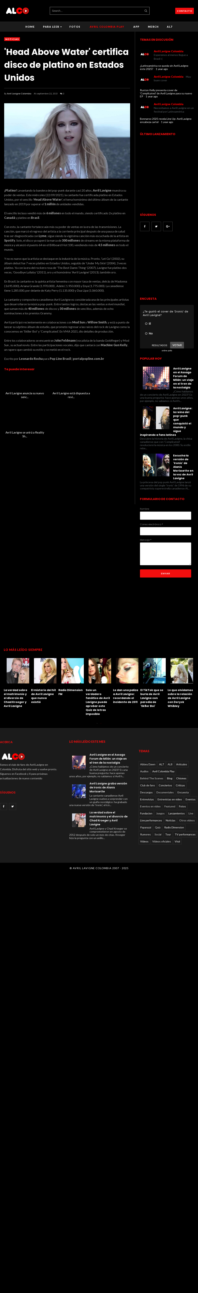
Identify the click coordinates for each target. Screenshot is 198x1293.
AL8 (170, 764)
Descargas (146, 792)
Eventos (191, 799)
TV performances (185, 834)
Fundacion (146, 813)
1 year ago (162, 68)
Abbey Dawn (147, 764)
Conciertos (165, 785)
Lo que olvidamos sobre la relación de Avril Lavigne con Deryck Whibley (180, 698)
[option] (17, 681)
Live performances (151, 820)
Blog (169, 778)
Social (158, 834)
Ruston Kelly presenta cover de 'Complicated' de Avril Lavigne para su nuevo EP (166, 93)
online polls (167, 350)
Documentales (165, 792)
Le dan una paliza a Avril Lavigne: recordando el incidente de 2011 (125, 696)
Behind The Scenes (151, 778)
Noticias (12, 39)
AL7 (170, 26)
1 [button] (97, 725)
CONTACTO (184, 10)
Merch (153, 26)
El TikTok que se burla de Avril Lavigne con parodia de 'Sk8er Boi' (151, 698)
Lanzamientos (176, 813)
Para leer (52, 26)
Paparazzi (145, 827)
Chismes (181, 778)
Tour (168, 834)
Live (191, 813)
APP (136, 26)
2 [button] (101, 725)
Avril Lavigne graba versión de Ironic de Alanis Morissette (108, 787)
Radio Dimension (174, 827)
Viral (177, 841)
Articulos (181, 764)
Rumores (145, 834)
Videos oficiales (161, 841)
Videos (144, 841)
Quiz (157, 827)
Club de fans (147, 785)
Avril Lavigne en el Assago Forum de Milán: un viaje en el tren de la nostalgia (108, 759)
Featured (169, 806)
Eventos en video (150, 806)
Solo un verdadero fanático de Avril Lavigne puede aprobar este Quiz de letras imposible (98, 702)
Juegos (160, 813)
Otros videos (187, 820)
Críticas (180, 785)
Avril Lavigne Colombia (19, 93)
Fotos (74, 26)
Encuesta (183, 792)
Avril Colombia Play (107, 26)
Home (30, 26)
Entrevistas (147, 799)
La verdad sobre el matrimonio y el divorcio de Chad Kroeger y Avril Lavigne (15, 698)
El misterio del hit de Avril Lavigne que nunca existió (43, 696)
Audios (144, 771)
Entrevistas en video (170, 799)
